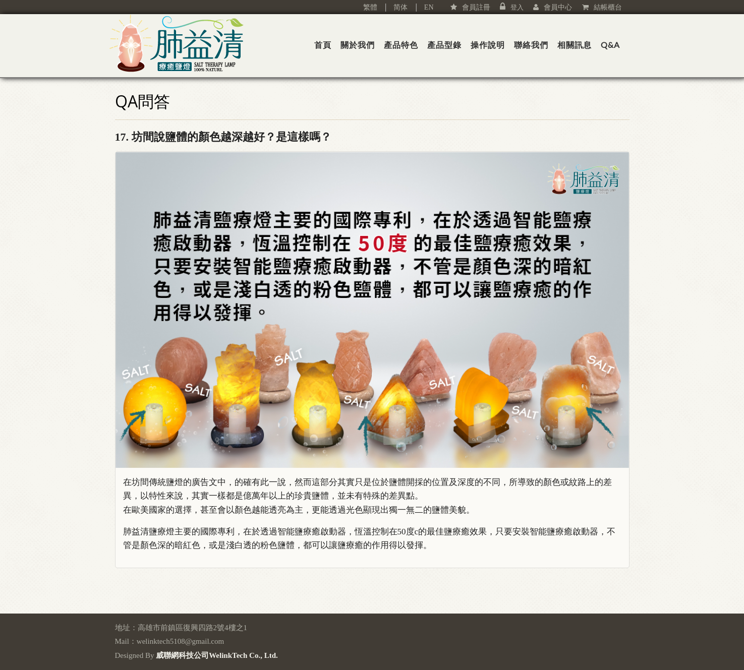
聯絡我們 (531, 44)
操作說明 (488, 44)
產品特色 (401, 44)
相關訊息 (574, 44)
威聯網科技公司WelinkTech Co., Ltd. (217, 655)
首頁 (322, 44)
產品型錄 (444, 44)
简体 (397, 7)
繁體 (370, 7)
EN (429, 7)
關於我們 (357, 44)
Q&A (610, 44)
